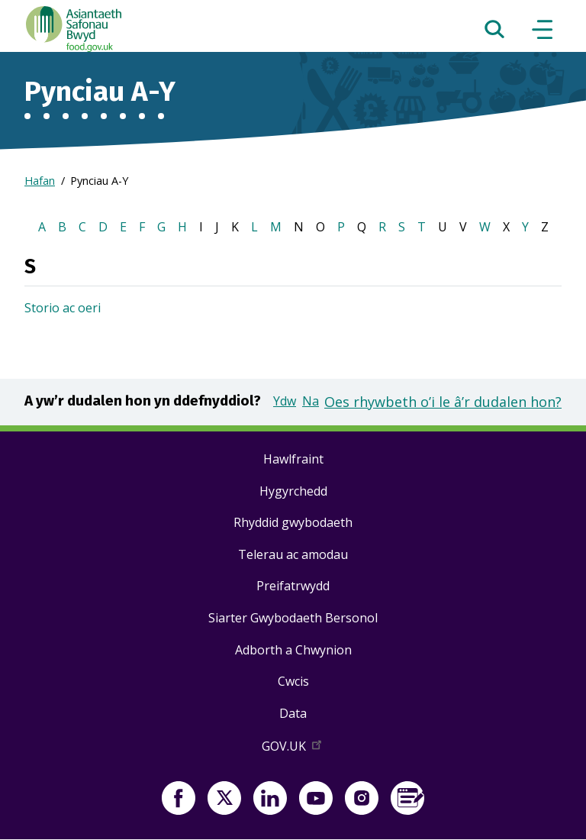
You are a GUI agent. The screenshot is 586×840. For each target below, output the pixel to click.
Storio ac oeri (62, 307)
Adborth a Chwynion (293, 649)
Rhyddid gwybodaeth (293, 522)
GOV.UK (293, 749)
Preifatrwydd (293, 585)
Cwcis (293, 681)
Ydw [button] (284, 401)
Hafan (39, 180)
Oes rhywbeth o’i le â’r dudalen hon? (443, 402)
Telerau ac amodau (293, 554)
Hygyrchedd (293, 491)
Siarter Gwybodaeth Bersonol (293, 617)
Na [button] (310, 401)
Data (293, 713)
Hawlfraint (293, 459)
